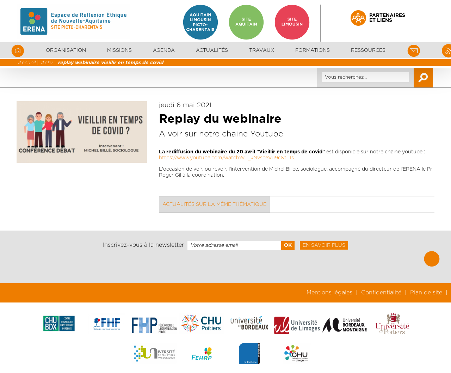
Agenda (164, 50)
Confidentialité (381, 292)
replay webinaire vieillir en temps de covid (110, 62)
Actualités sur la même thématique (214, 204)
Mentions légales (329, 292)
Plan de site (426, 292)
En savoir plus (324, 245)
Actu (46, 62)
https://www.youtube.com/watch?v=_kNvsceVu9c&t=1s (226, 157)
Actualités (212, 50)
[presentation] (225, 266)
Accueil (26, 62)
